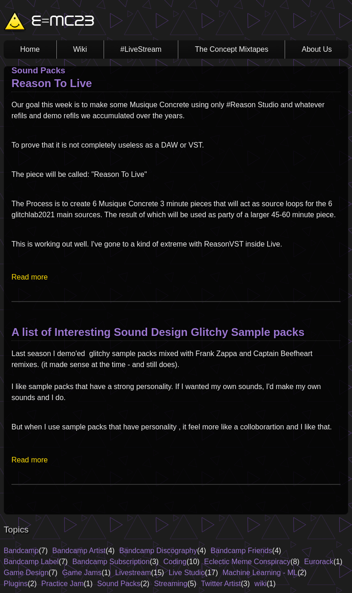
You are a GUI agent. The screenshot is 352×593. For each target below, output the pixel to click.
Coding (175, 562)
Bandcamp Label (31, 562)
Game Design (26, 573)
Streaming (170, 584)
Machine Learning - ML (260, 573)
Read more (29, 277)
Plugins (16, 584)
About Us (317, 49)
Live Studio (187, 573)
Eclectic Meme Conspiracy (247, 562)
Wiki (80, 49)
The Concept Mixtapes (231, 49)
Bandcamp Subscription (111, 562)
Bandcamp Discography (158, 551)
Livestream (133, 573)
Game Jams (81, 573)
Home (30, 49)
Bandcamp (21, 551)
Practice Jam (62, 584)
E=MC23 (62, 22)
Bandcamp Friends (241, 551)
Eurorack (318, 562)
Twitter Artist (221, 584)
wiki (260, 584)
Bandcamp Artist (79, 551)
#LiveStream (141, 49)
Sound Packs (118, 584)
